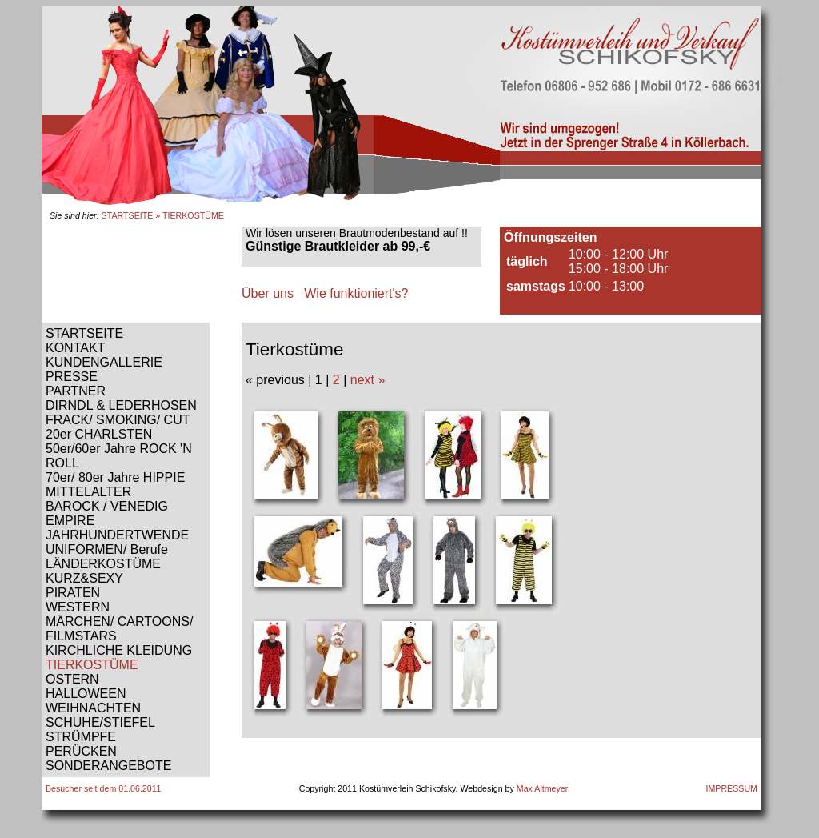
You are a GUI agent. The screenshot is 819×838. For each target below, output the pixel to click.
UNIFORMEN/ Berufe (107, 549)
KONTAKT (75, 348)
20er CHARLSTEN (99, 434)
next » (368, 380)
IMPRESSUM (731, 788)
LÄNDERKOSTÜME (103, 564)
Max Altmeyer (543, 788)
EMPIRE (70, 520)
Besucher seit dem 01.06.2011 (104, 788)
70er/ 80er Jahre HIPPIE (115, 477)
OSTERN (72, 679)
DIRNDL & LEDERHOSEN (121, 405)
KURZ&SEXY (84, 578)
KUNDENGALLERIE (104, 362)
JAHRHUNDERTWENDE (117, 535)
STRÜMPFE (81, 737)
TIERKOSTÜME (92, 665)
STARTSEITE (128, 215)
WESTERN (78, 607)
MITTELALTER (88, 492)
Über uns (268, 293)
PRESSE (72, 376)
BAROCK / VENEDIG (107, 506)
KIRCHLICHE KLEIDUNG (119, 650)
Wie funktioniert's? (356, 293)
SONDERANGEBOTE (108, 765)
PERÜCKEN (81, 751)
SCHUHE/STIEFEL (100, 722)
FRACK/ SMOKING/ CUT (118, 420)
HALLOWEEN (86, 693)
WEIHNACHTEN (93, 708)
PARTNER (76, 391)
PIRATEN (73, 592)
